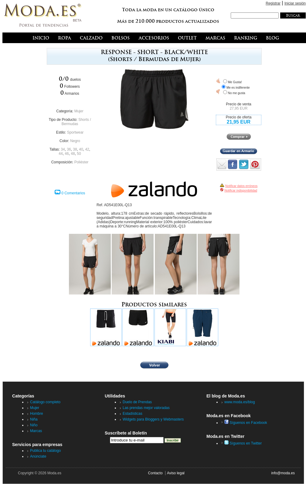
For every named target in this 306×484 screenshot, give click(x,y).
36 (69, 149)
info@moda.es (283, 473)
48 (73, 154)
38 (75, 149)
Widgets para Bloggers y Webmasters (153, 419)
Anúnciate (38, 456)
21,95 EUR (238, 121)
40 (81, 149)
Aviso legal (176, 473)
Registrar (273, 3)
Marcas (36, 431)
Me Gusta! (235, 82)
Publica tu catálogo (45, 450)
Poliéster (81, 162)
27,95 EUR (239, 108)
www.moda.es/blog (239, 402)
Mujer (78, 111)
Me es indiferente (238, 87)
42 (87, 149)
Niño (34, 425)
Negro (75, 141)
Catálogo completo (45, 402)
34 (63, 149)
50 (79, 154)
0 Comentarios (73, 193)
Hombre (36, 413)
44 (61, 154)
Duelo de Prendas (137, 402)
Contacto (155, 473)
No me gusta (236, 93)
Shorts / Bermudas (76, 122)
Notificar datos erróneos (241, 186)
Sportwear (75, 132)
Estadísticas (132, 413)
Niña (34, 419)
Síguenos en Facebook (245, 423)
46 (67, 154)
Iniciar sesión (295, 3)
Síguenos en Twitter (243, 443)
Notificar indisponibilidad (240, 190)
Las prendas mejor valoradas (146, 408)
